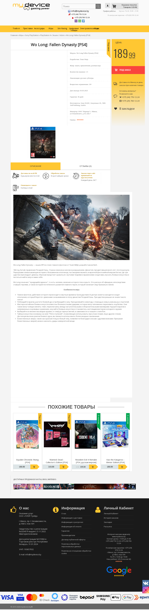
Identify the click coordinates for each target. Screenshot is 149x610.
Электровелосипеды (85, 28)
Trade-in (16, 28)
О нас (96, 28)
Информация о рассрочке (72, 522)
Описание (35, 165)
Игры (51, 28)
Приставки (28, 28)
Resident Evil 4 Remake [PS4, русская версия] (86, 460)
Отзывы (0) (86, 165)
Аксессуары (39, 28)
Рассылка (108, 527)
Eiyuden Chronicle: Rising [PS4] (27, 460)
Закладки (108, 522)
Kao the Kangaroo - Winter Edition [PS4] (115, 460)
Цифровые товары (74, 29)
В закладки (124, 108)
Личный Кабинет (111, 513)
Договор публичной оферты (73, 541)
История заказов (111, 518)
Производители (68, 536)
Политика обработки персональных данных (71, 546)
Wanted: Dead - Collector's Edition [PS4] (57, 460)
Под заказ (122, 68)
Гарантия (65, 532)
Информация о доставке (71, 518)
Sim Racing (62, 28)
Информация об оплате (71, 527)
